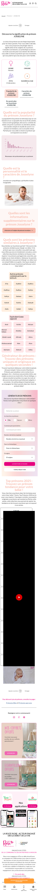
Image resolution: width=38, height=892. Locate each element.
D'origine (7, 453)
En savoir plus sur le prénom (11, 103)
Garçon (19, 420)
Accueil (3, 16)
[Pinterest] (24, 717)
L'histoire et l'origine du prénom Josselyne (18, 230)
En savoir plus (19, 874)
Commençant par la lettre (12, 426)
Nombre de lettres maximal (12, 435)
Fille (9, 420)
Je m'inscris (11, 753)
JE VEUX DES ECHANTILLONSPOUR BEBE (19, 881)
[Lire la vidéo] (19, 597)
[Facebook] (19, 717)
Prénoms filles (11, 703)
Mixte (30, 420)
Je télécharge (7, 806)
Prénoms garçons (25, 703)
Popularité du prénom (11, 93)
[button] (5, 887)
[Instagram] (14, 717)
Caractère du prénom (27, 93)
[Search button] (35, 3)
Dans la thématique (10, 444)
